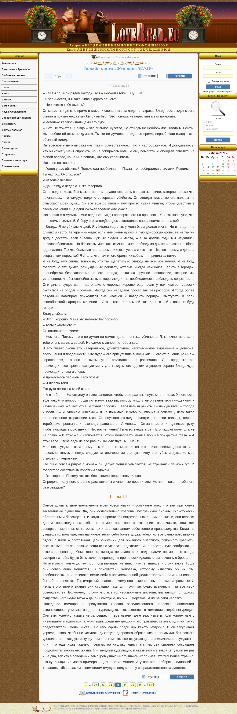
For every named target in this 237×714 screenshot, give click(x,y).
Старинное (8, 154)
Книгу (206, 121)
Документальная (12, 129)
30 (95, 684)
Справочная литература (16, 117)
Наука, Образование (14, 111)
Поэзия (6, 142)
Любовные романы (13, 75)
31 (103, 684)
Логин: (218, 66)
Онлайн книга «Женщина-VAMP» (118, 68)
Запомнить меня (218, 81)
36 (140, 684)
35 (132, 684)
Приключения (10, 81)
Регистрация (209, 91)
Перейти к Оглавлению (143, 692)
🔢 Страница (147, 76)
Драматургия (10, 148)
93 (150, 684)
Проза (5, 87)
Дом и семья (9, 105)
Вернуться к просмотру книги (103, 692)
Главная (19, 55)
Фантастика (9, 63)
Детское (6, 99)
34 (125, 684)
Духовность (9, 123)
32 (110, 684)
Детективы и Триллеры (16, 69)
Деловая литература (14, 160)
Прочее (6, 136)
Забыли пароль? (225, 91)
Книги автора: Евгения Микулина (118, 57)
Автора (207, 125)
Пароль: (218, 74)
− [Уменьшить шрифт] (48, 76)
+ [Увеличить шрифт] (68, 76)
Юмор (5, 93)
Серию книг (210, 128)
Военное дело (10, 166)
